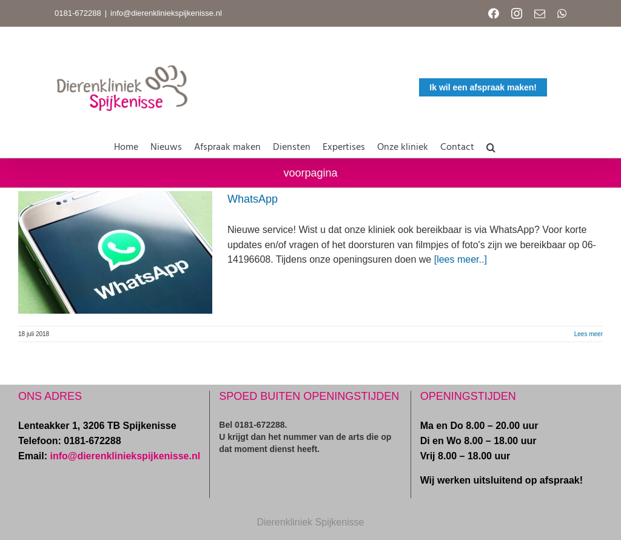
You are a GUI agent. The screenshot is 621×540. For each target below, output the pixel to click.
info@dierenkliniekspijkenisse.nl (166, 13)
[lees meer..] (460, 259)
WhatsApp (252, 199)
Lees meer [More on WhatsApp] (588, 334)
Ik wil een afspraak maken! (483, 87)
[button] (490, 145)
